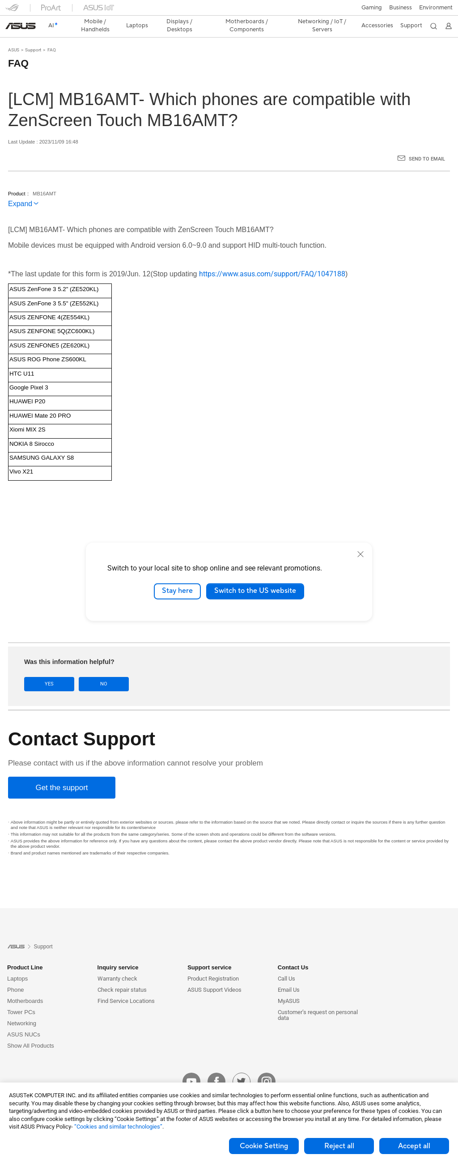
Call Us (286, 963)
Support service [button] (209, 952)
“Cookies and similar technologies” (118, 1126)
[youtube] (191, 1066)
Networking (21, 1008)
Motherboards (25, 985)
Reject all (339, 1146)
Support (33, 34)
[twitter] (241, 1066)
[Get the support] (61, 772)
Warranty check (117, 963)
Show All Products (30, 1030)
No (103, 668)
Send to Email (427, 143)
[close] (360, 554)
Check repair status (122, 974)
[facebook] (216, 1066)
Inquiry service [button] (118, 952)
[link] (229, 11)
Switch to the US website (255, 591)
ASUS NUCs (23, 1019)
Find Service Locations (126, 985)
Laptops (17, 963)
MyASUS (289, 985)
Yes (49, 668)
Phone (15, 974)
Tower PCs (21, 996)
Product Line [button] (24, 952)
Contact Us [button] (293, 952)
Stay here (177, 591)
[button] (12, 11)
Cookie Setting (264, 1146)
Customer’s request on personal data (318, 999)
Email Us (289, 974)
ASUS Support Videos (214, 974)
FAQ (51, 34)
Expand (20, 188)
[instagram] (267, 1066)
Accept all (414, 1146)
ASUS (13, 34)
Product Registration (213, 963)
